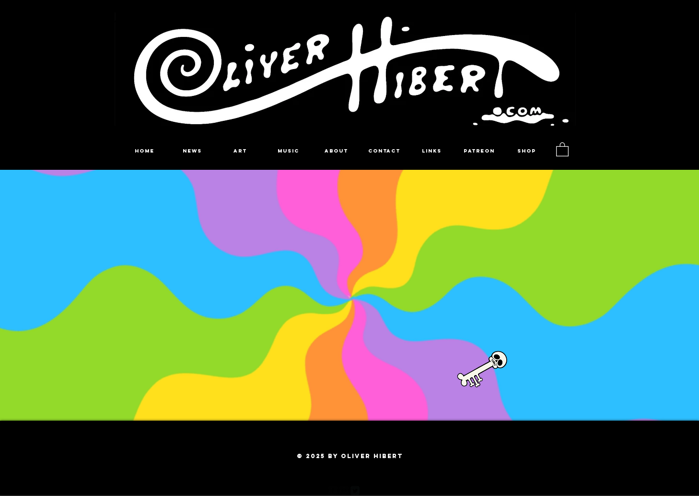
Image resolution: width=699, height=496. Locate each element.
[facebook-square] (333, 490)
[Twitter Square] (355, 490)
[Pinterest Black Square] (366, 490)
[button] (562, 149)
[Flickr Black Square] (344, 490)
